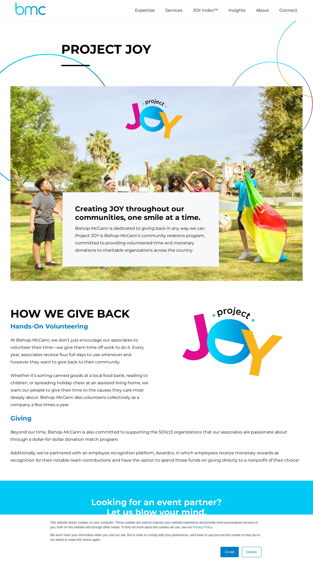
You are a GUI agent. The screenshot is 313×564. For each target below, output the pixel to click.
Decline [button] (251, 552)
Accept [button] (230, 552)
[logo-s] (30, 10)
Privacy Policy (202, 527)
